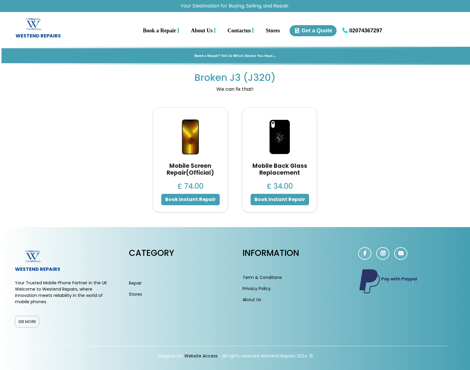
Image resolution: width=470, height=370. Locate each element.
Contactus (241, 30)
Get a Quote (313, 31)
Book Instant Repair (190, 199)
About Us (203, 30)
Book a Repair (161, 30)
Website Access (201, 356)
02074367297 (362, 31)
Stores (273, 31)
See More (27, 321)
